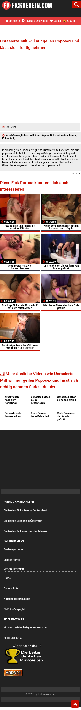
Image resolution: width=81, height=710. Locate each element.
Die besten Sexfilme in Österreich (23, 520)
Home (7, 578)
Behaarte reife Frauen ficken (13, 415)
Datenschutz (11, 588)
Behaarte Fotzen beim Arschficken (40, 400)
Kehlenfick (8, 138)
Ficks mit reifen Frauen (63, 135)
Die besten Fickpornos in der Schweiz (25, 531)
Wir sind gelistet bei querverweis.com (26, 627)
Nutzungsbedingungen (17, 598)
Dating (55, 20)
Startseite (13, 20)
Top (75, 704)
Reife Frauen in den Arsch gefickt (66, 416)
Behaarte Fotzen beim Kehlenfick (66, 398)
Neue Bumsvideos (35, 20)
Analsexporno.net (14, 549)
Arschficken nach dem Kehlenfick (12, 400)
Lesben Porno (12, 559)
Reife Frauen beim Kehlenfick (40, 415)
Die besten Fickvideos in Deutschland (25, 510)
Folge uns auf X (13, 637)
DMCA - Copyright (14, 609)
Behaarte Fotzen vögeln (35, 135)
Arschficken (13, 135)
